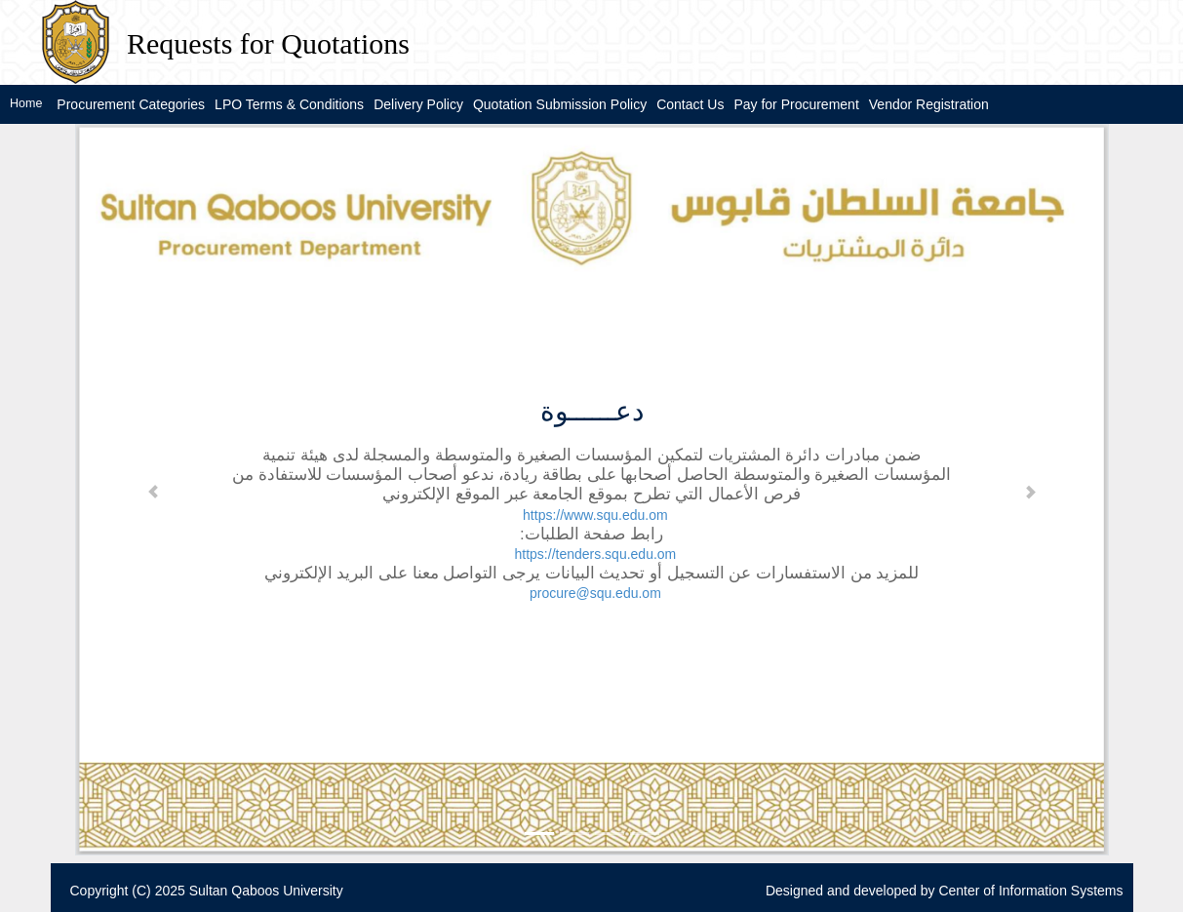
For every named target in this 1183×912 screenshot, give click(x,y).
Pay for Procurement (795, 104)
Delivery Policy (418, 104)
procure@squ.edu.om (595, 593)
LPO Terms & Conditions (289, 104)
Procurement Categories (131, 104)
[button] (153, 489)
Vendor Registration (929, 104)
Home (26, 103)
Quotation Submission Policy (560, 104)
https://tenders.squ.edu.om (596, 554)
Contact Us (690, 104)
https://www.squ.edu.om (595, 515)
